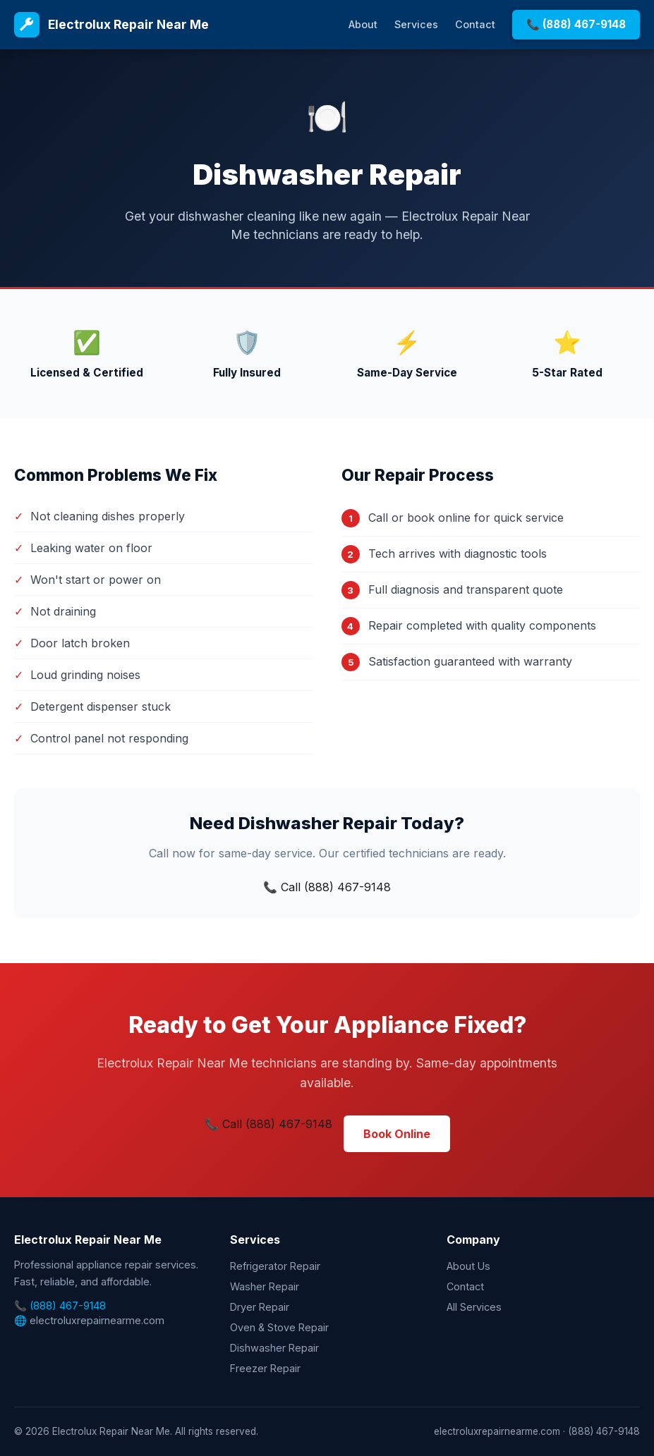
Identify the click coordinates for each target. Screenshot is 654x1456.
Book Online (396, 1134)
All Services (474, 1307)
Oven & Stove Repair (279, 1327)
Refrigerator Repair (275, 1266)
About (363, 24)
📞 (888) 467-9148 (576, 24)
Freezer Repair (265, 1368)
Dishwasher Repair (274, 1348)
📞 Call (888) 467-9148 (327, 887)
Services (416, 24)
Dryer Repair (259, 1307)
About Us (468, 1266)
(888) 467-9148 (68, 1305)
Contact (475, 24)
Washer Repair (264, 1286)
